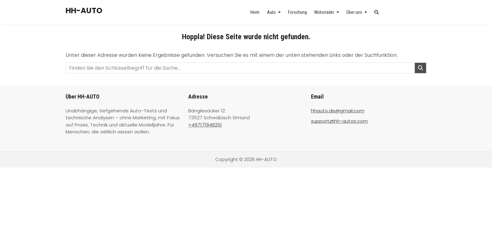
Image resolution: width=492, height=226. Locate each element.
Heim (254, 12)
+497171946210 (205, 124)
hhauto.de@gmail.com (337, 110)
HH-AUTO (84, 10)
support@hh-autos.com (339, 121)
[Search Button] (376, 12)
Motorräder (324, 12)
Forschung (297, 12)
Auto (271, 12)
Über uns (354, 12)
